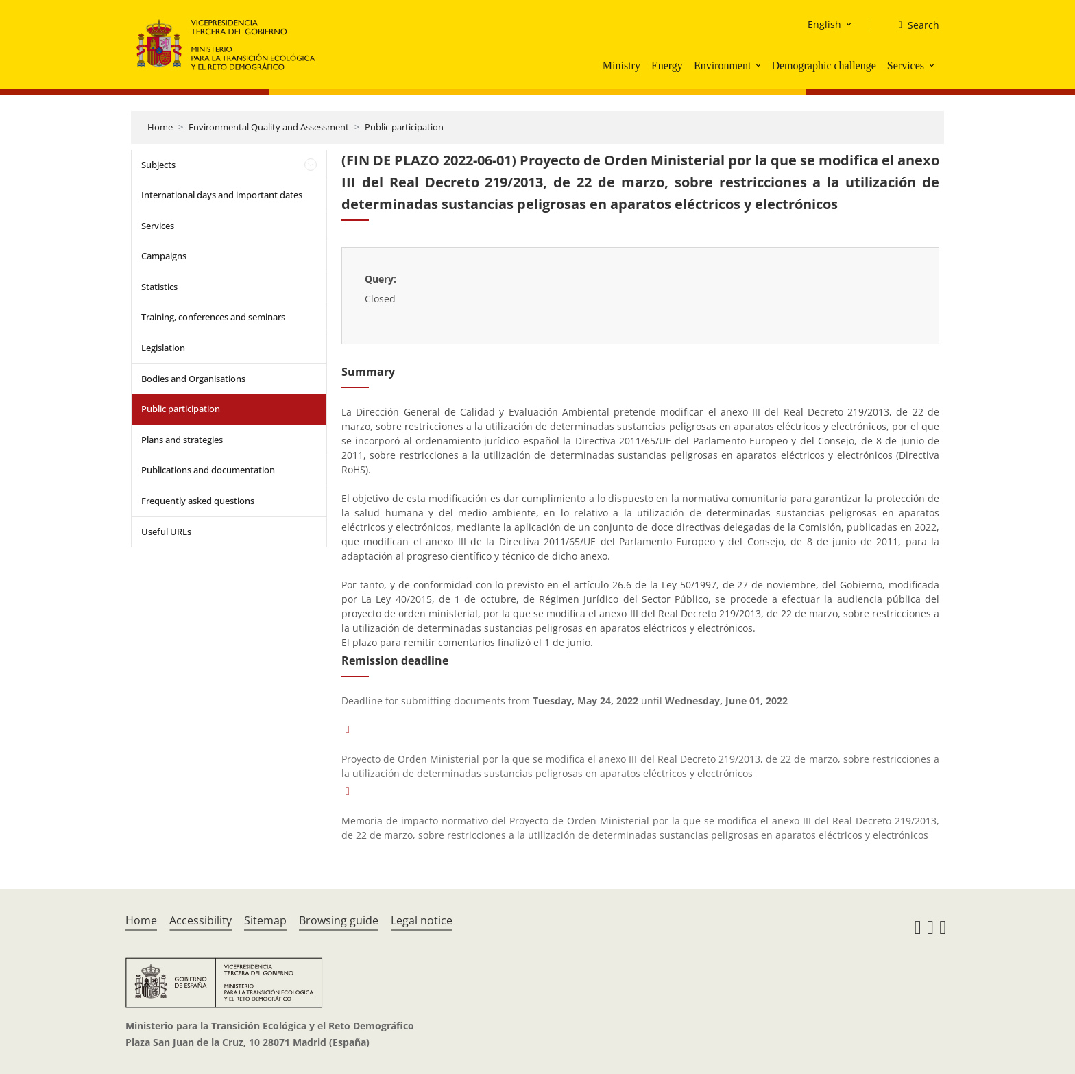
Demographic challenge (823, 65)
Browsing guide (338, 920)
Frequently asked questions (197, 500)
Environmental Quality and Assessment (269, 127)
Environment (722, 65)
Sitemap (265, 920)
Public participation (404, 127)
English (824, 24)
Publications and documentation (208, 470)
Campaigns (163, 256)
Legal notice (421, 920)
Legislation (163, 348)
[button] (759, 65)
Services (905, 65)
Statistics (159, 287)
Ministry (621, 65)
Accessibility (200, 920)
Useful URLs (166, 531)
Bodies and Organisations (193, 378)
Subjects (158, 164)
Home (160, 127)
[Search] (913, 25)
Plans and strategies (182, 439)
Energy (667, 65)
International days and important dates (221, 195)
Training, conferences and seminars (213, 317)
